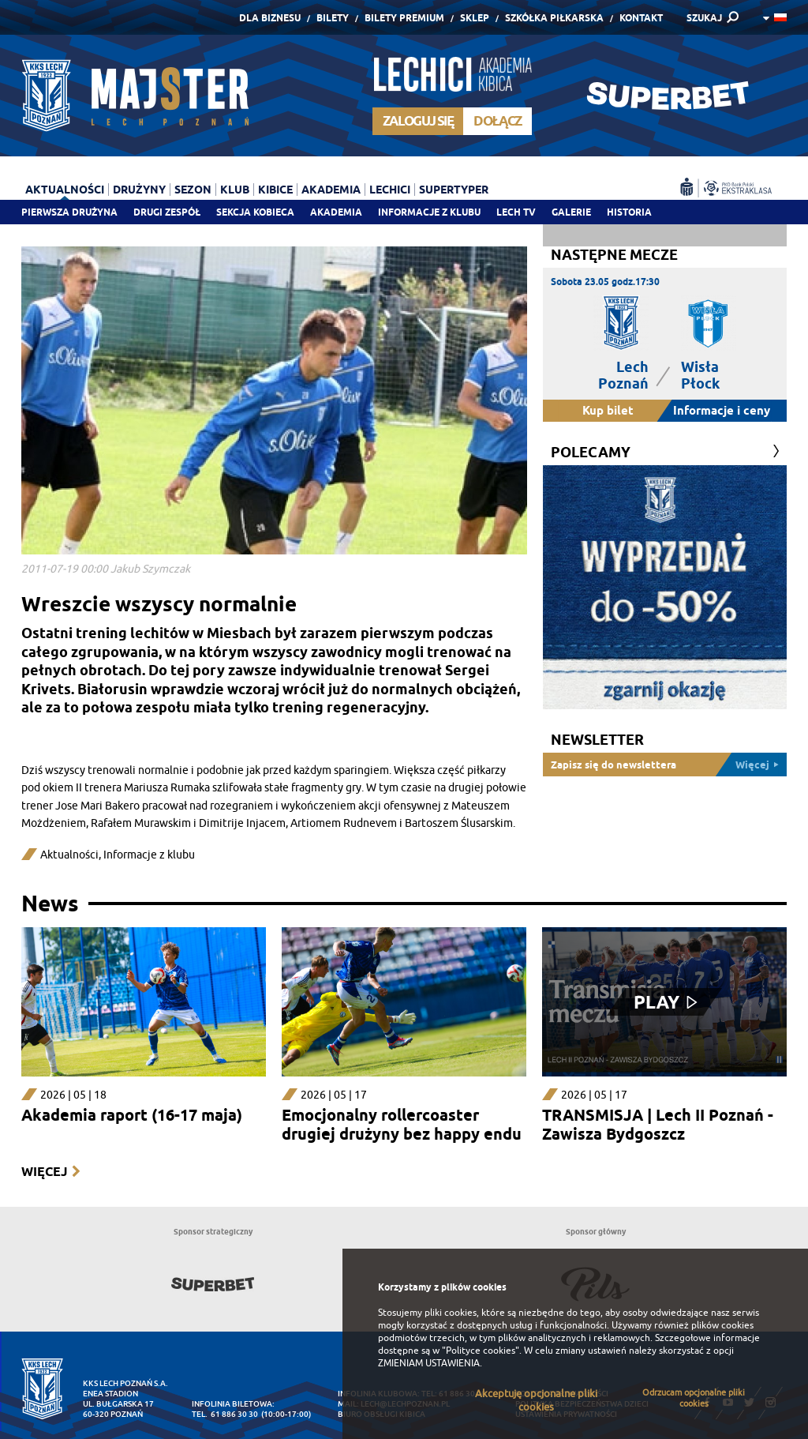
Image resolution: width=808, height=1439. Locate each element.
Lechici (389, 189)
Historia (629, 212)
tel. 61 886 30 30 (225, 1414)
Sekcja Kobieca (255, 212)
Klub (234, 189)
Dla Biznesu (270, 18)
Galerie (571, 212)
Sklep (474, 18)
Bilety (332, 18)
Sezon (192, 189)
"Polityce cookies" (480, 1350)
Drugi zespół (166, 212)
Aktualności (64, 189)
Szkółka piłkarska (554, 18)
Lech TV (516, 212)
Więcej (44, 1171)
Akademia (336, 212)
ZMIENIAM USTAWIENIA (429, 1363)
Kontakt (641, 18)
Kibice (275, 189)
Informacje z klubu (429, 212)
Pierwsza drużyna (69, 212)
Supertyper (453, 189)
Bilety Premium (404, 18)
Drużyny (139, 189)
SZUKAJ (704, 18)
